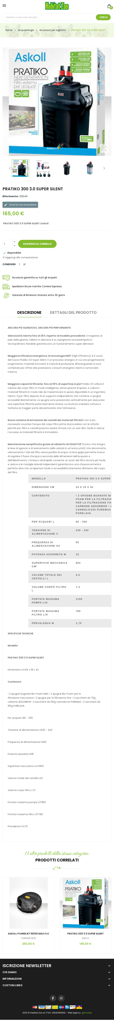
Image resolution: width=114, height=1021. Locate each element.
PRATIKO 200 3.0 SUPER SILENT (85, 933)
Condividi (19, 264)
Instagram (61, 998)
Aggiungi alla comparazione (20, 257)
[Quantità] (8, 244)
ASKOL (85, 938)
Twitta (25, 264)
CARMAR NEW (28, 938)
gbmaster (87, 1012)
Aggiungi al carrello (38, 244)
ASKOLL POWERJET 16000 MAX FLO (28, 933)
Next (104, 168)
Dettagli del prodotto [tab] (74, 313)
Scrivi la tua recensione (20, 205)
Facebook (53, 998)
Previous (10, 168)
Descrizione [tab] (28, 313)
